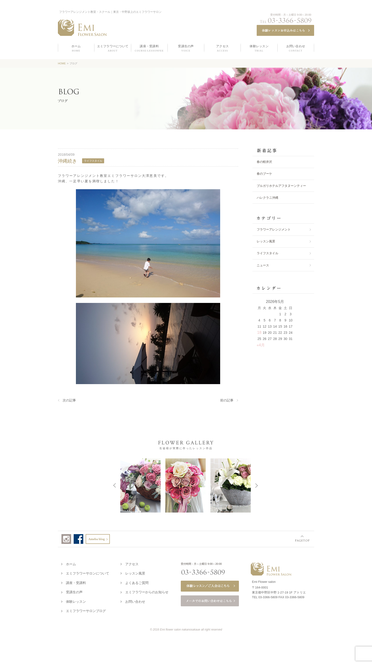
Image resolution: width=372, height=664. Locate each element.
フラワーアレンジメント (274, 229)
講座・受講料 (76, 582)
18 (259, 332)
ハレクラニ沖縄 (267, 197)
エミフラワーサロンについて (87, 572)
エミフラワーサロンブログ (86, 610)
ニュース (263, 265)
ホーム (71, 563)
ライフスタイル (267, 253)
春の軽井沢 (264, 162)
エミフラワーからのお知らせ (146, 591)
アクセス (132, 563)
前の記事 (226, 400)
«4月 (261, 345)
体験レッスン (76, 601)
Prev (48, 485)
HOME (62, 63)
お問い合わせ (135, 601)
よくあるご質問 (137, 582)
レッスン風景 (266, 241)
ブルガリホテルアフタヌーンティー (281, 186)
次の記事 (69, 400)
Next (322, 485)
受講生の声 (74, 591)
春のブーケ (264, 173)
